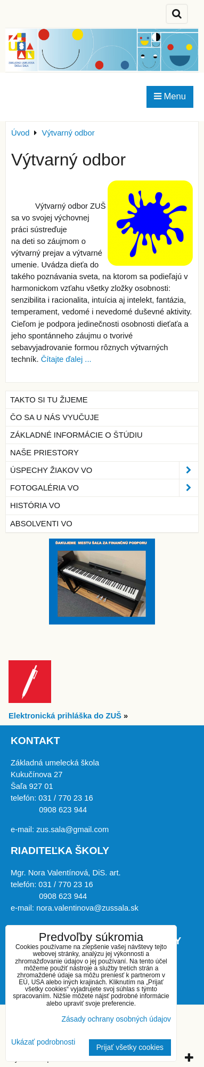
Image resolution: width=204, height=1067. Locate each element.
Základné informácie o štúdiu (76, 435)
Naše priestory (44, 452)
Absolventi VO (41, 523)
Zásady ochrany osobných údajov (116, 1019)
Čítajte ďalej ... (66, 359)
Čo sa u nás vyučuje (54, 417)
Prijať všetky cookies (130, 1048)
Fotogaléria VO (104, 487)
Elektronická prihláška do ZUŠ (65, 716)
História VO (35, 505)
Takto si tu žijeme (49, 400)
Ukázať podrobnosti (43, 1042)
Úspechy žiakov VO (104, 470)
